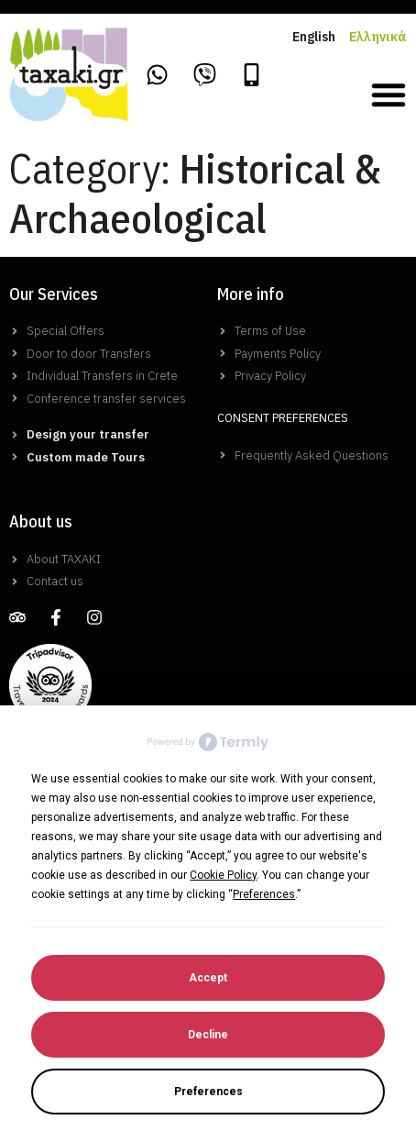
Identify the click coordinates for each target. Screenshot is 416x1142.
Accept (208, 977)
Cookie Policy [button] (223, 875)
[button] (388, 94)
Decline (208, 1034)
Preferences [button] (264, 894)
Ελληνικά (378, 36)
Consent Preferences (282, 418)
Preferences (208, 1091)
